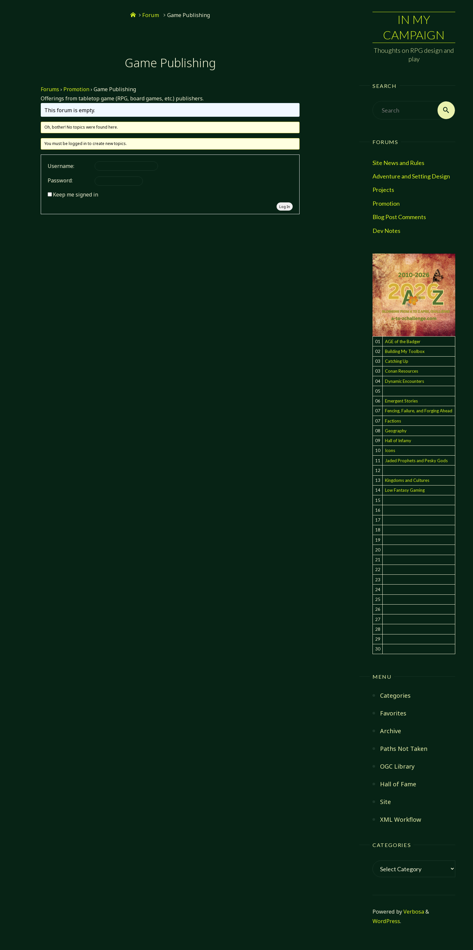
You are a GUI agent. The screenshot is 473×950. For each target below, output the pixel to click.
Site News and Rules (398, 162)
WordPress (386, 921)
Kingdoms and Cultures (407, 480)
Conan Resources (401, 371)
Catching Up (396, 361)
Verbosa (413, 911)
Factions (393, 420)
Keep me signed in (75, 194)
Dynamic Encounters (404, 381)
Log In (284, 206)
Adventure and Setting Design (411, 176)
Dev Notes (386, 230)
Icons (390, 450)
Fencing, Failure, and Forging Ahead (418, 411)
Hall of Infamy (398, 440)
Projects (383, 190)
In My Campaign (414, 27)
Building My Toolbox (405, 351)
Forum (150, 15)
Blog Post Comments (399, 217)
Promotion (386, 203)
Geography (396, 430)
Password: (60, 180)
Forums (50, 89)
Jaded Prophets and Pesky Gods (416, 460)
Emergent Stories (401, 400)
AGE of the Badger (402, 341)
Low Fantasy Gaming (405, 490)
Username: (61, 166)
